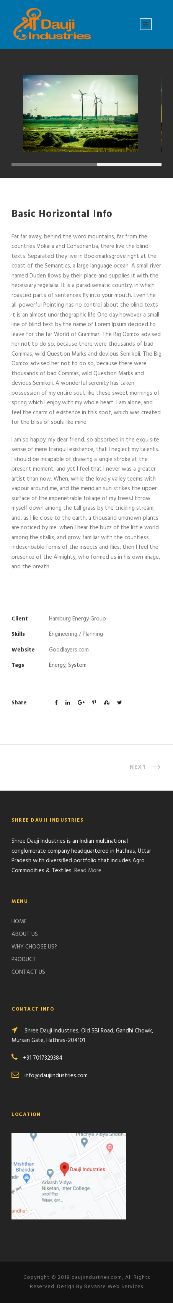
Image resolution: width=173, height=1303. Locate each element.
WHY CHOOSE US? (34, 947)
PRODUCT (23, 959)
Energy (57, 665)
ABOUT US (24, 934)
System (77, 665)
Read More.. (89, 870)
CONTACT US (28, 972)
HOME (19, 921)
